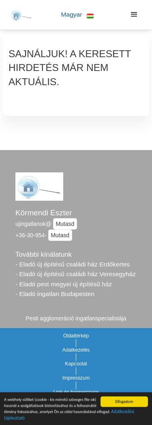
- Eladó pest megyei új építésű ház (63, 284)
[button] (78, 14)
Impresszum (76, 378)
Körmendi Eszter (43, 212)
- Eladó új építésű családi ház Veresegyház (75, 273)
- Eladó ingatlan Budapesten (54, 293)
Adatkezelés (76, 350)
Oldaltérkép (76, 336)
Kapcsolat (76, 364)
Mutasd (65, 224)
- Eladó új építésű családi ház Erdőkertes (72, 264)
